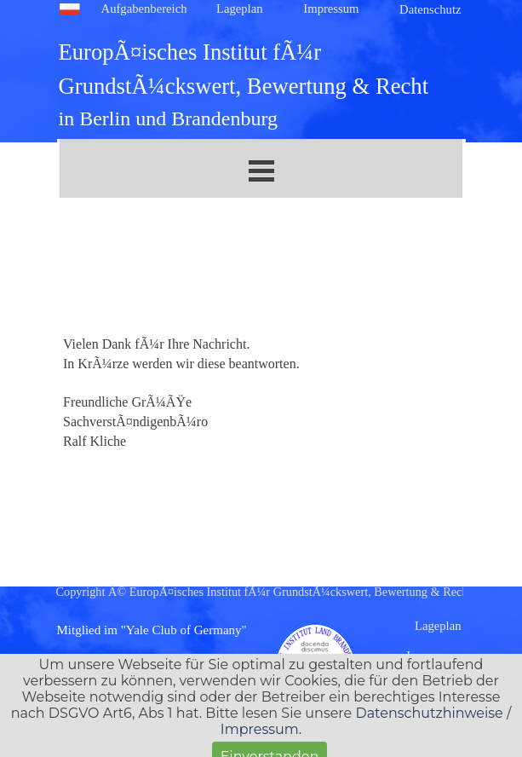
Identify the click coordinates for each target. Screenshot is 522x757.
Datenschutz (430, 9)
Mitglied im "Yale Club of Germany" (152, 630)
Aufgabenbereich (144, 8)
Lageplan (239, 8)
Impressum (331, 8)
